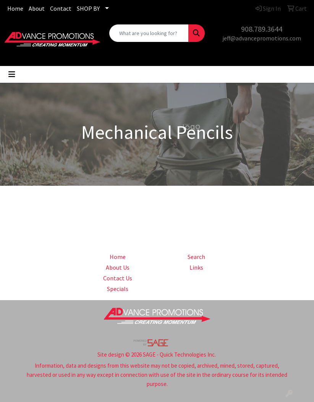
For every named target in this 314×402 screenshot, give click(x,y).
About (37, 8)
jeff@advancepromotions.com (261, 38)
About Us (117, 267)
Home (15, 8)
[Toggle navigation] (12, 74)
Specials (117, 289)
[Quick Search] (149, 33)
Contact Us (117, 278)
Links (196, 267)
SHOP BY (88, 8)
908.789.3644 (261, 29)
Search (196, 256)
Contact (60, 8)
